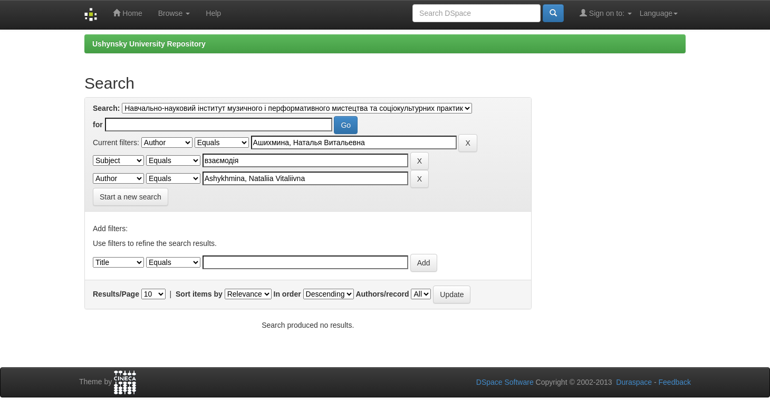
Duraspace (634, 382)
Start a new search (130, 197)
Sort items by (199, 294)
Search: (106, 108)
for (98, 124)
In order (287, 294)
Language (659, 13)
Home (127, 12)
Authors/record (382, 294)
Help (213, 13)
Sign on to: (606, 12)
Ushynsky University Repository (149, 44)
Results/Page (116, 294)
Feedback (675, 382)
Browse (174, 13)
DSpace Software (505, 382)
